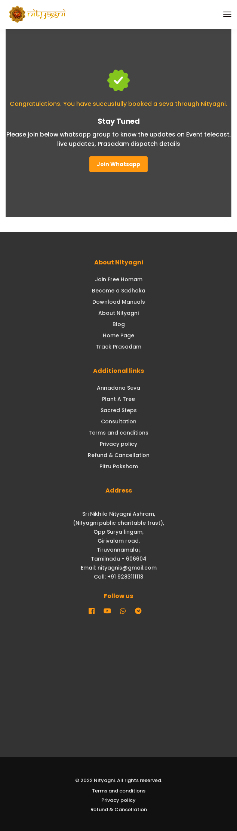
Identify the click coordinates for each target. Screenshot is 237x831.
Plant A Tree (118, 399)
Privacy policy (118, 444)
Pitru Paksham (118, 466)
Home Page (118, 335)
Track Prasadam (118, 346)
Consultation (118, 421)
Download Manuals (118, 302)
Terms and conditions (118, 432)
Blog (119, 324)
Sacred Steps (119, 410)
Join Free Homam (118, 279)
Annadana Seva (118, 388)
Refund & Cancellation (119, 455)
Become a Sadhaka (118, 290)
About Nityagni (118, 313)
